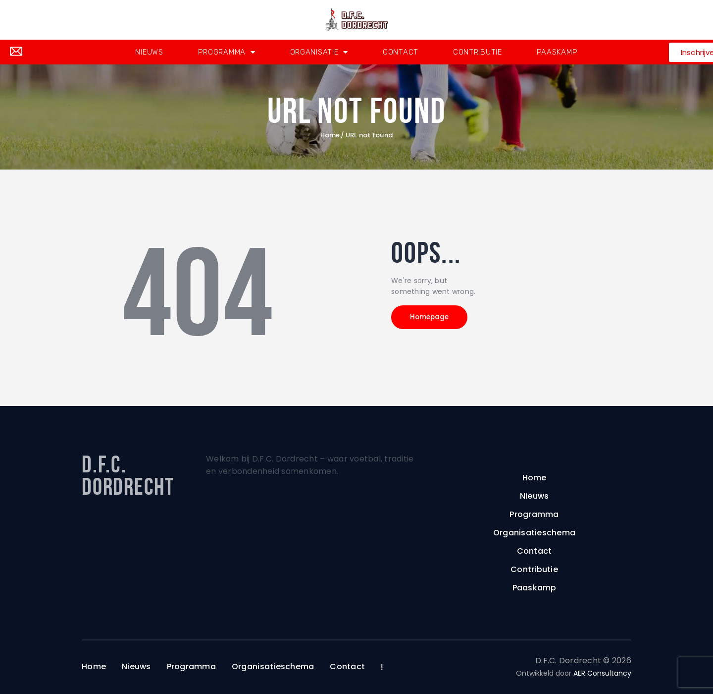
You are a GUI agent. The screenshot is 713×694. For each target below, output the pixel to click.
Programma (226, 52)
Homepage (435, 319)
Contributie (477, 52)
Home (330, 135)
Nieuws (149, 52)
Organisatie (319, 52)
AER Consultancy (602, 673)
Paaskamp (557, 52)
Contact (400, 52)
